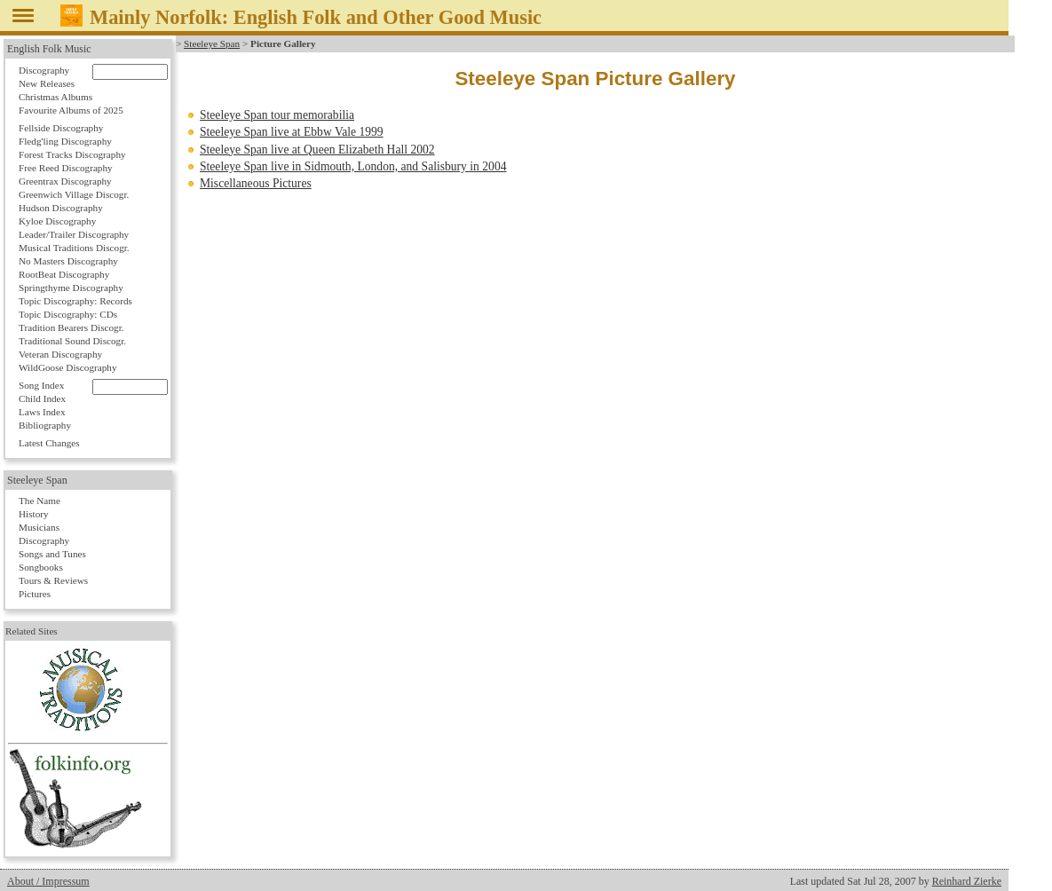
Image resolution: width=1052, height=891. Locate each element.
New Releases (47, 83)
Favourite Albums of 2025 (71, 110)
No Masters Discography (68, 261)
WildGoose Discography (67, 367)
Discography (44, 70)
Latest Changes (49, 443)
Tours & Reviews (53, 580)
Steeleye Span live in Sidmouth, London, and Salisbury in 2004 (353, 166)
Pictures (35, 593)
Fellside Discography (61, 127)
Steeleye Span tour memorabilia (277, 115)
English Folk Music (49, 49)
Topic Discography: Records (75, 301)
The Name (39, 500)
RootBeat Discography (64, 274)
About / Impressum (48, 881)
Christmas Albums (55, 96)
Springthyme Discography (71, 287)
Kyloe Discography (57, 221)
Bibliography (45, 425)
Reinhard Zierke (966, 881)
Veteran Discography (60, 354)
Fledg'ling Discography (65, 141)
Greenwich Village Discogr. (74, 194)
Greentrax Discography (65, 181)
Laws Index (42, 411)
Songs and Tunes (52, 553)
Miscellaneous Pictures (256, 183)
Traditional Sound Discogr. (72, 340)
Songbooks (41, 567)
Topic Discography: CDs (68, 314)
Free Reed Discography (66, 167)
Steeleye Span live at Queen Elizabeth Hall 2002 (317, 149)
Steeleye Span (212, 43)
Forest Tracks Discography (72, 154)
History (34, 514)
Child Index (42, 398)
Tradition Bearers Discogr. (71, 327)
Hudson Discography (61, 207)
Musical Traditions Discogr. (74, 247)
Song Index (41, 385)
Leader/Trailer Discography (74, 234)
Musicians (39, 527)
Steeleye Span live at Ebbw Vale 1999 (292, 131)
